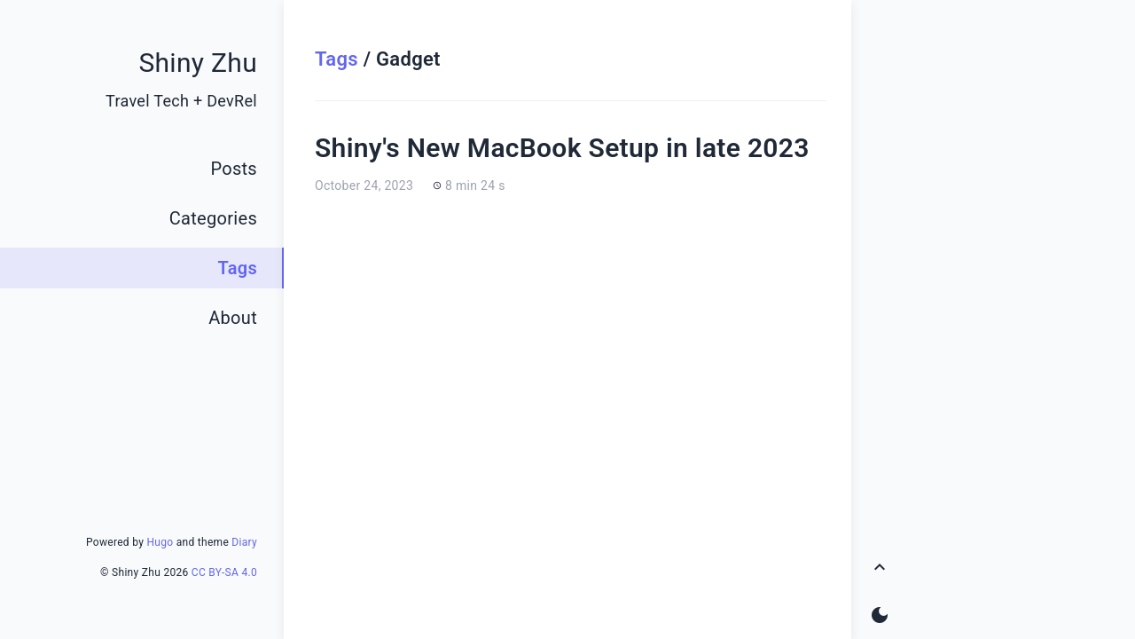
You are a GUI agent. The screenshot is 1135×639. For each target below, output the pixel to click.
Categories (213, 218)
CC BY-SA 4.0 (224, 572)
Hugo (159, 542)
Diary (244, 542)
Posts (233, 168)
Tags (336, 59)
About (232, 317)
